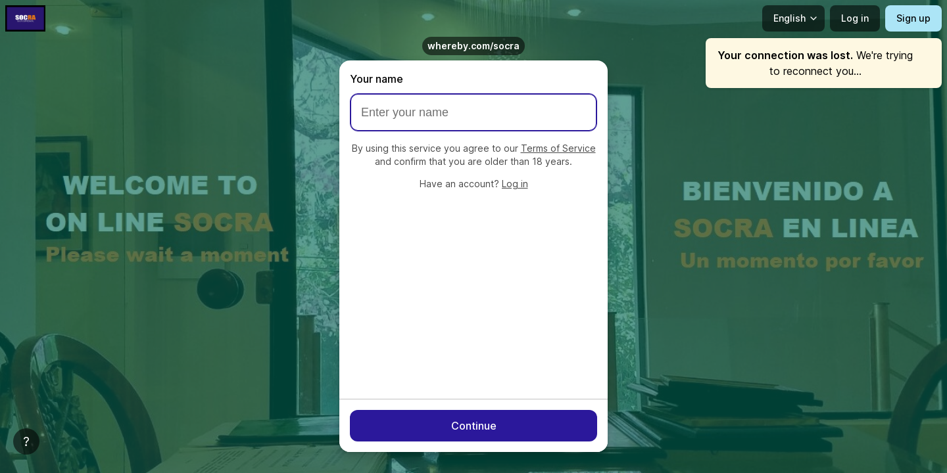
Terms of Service (558, 148)
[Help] (26, 441)
